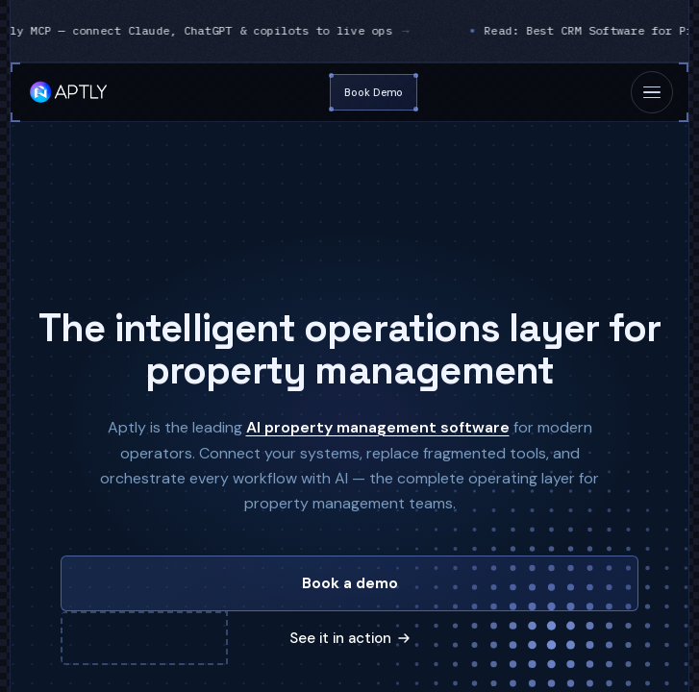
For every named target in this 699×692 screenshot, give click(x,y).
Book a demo (350, 583)
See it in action (349, 638)
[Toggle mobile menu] (652, 92)
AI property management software (378, 427)
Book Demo (373, 92)
